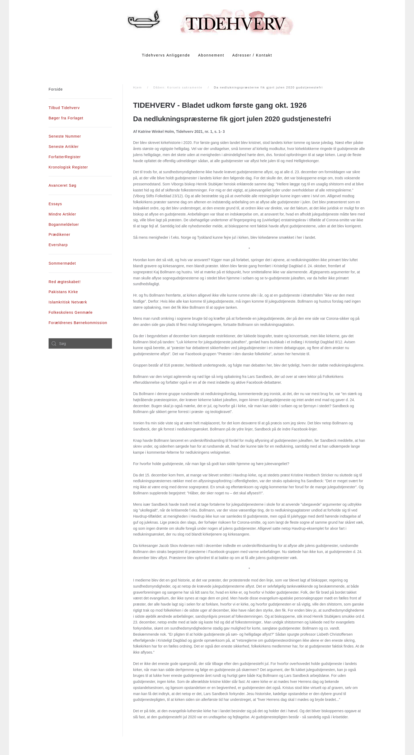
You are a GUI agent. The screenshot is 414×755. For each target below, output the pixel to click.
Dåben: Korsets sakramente (178, 87)
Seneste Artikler (64, 146)
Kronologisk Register (68, 167)
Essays (55, 204)
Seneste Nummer (65, 136)
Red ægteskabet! (65, 282)
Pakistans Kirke (63, 292)
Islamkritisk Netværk (68, 302)
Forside (56, 89)
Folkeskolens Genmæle (71, 312)
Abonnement (211, 55)
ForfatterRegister (65, 157)
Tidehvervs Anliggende (166, 55)
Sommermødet (62, 263)
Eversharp (58, 245)
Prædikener (59, 234)
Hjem (137, 87)
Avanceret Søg (62, 185)
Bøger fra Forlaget (66, 118)
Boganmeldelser (64, 224)
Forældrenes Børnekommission (78, 323)
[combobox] (80, 343)
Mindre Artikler (62, 214)
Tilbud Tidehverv (64, 108)
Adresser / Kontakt (252, 55)
